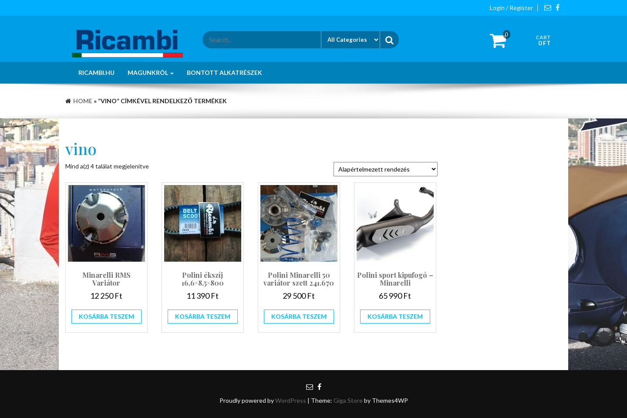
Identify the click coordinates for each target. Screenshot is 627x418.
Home (82, 100)
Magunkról (151, 72)
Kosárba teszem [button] (106, 316)
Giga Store (348, 400)
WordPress (290, 400)
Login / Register (511, 7)
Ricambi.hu (96, 72)
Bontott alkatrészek (224, 72)
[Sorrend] (386, 169)
